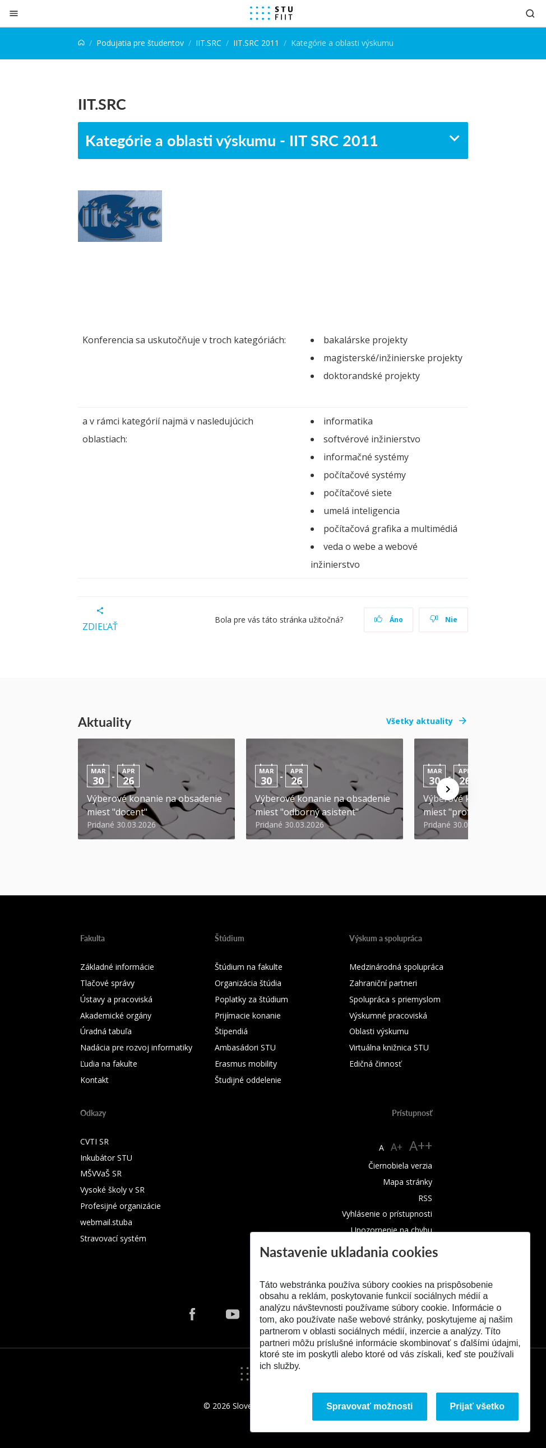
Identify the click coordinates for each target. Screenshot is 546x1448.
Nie (443, 619)
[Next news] (448, 789)
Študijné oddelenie (248, 1080)
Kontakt (94, 1080)
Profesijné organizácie (120, 1206)
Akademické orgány (115, 1015)
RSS (425, 1198)
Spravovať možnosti (369, 1406)
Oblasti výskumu (379, 1031)
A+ (396, 1146)
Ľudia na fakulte (108, 1063)
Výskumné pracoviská (388, 1015)
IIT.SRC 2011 (256, 43)
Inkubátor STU (106, 1157)
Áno (389, 619)
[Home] (81, 43)
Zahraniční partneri (383, 983)
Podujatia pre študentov (140, 43)
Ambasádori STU (245, 1047)
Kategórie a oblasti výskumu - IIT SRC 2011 (231, 140)
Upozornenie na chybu (391, 1230)
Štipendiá (231, 1031)
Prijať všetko (477, 1406)
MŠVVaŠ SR (101, 1173)
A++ (420, 1145)
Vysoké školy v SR (112, 1189)
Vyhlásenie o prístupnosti (387, 1213)
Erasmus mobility (246, 1063)
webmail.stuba (106, 1222)
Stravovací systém (113, 1238)
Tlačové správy (107, 983)
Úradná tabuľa (106, 1031)
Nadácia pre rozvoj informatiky (136, 1047)
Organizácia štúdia (248, 983)
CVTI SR (94, 1141)
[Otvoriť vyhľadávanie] (530, 13)
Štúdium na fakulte (249, 966)
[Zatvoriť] (13, 13)
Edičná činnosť (375, 1063)
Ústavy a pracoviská (116, 999)
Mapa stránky (407, 1181)
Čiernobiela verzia (400, 1165)
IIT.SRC (208, 43)
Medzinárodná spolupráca (396, 966)
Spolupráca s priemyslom (395, 999)
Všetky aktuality (419, 721)
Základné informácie (117, 966)
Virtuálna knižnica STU (389, 1047)
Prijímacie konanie (248, 1015)
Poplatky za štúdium (251, 999)
